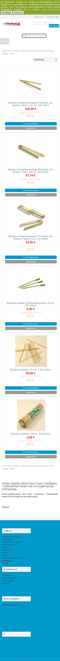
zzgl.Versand (37, 112)
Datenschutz (6, 550)
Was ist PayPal (7, 539)
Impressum (6, 553)
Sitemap (5, 563)
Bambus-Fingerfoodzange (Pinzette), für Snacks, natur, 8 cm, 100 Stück (30, 237)
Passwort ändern (8, 581)
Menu (4, 41)
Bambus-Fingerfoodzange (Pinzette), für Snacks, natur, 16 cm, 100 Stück (30, 170)
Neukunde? (39, 17)
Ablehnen (18, 12)
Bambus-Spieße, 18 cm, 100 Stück (30, 433)
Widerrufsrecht (7, 561)
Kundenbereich (10, 569)
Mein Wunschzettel (9, 578)
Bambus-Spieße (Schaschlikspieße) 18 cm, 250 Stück (31, 304)
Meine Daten (7, 575)
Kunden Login (53, 17)
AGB (4, 555)
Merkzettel (30, 128)
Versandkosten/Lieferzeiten (12, 558)
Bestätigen (6, 12)
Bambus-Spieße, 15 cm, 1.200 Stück (30, 369)
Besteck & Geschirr (40, 51)
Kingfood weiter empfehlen (12, 605)
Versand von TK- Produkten (12, 542)
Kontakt (5, 547)
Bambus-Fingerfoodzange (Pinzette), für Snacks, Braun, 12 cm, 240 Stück (30, 104)
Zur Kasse (54, 26)
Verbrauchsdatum (8, 545)
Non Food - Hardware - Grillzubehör (17, 51)
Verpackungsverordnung (11, 537)
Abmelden (6, 583)
